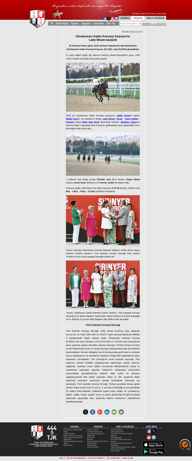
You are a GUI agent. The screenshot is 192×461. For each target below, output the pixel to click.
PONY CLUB (127, 458)
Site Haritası (152, 13)
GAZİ (61, 458)
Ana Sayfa (136, 13)
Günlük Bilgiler (62, 23)
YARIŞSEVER (137, 18)
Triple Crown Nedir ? (118, 449)
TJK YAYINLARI (113, 458)
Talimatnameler (116, 437)
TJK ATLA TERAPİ (96, 458)
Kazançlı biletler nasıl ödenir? (97, 441)
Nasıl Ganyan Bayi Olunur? (73, 437)
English (143, 13)
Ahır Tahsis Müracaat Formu (121, 439)
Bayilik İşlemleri (69, 433)
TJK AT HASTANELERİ (75, 458)
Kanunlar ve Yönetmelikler (73, 430)
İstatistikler (98, 23)
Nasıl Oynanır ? (92, 443)
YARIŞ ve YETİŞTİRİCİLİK (155, 18)
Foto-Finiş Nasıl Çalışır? (96, 433)
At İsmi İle (146, 23)
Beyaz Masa (68, 445)
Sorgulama (86, 23)
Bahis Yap (111, 23)
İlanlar (66, 432)
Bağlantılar (67, 439)
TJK (51, 23)
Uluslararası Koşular (94, 432)
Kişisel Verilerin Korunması (73, 435)
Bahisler (90, 439)
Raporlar (75, 23)
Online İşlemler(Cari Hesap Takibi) (123, 447)
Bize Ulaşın (162, 13)
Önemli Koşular (92, 430)
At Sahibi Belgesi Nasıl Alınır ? (122, 443)
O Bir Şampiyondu (117, 432)
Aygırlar (113, 441)
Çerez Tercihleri (92, 447)
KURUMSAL (125, 18)
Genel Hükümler (116, 430)
